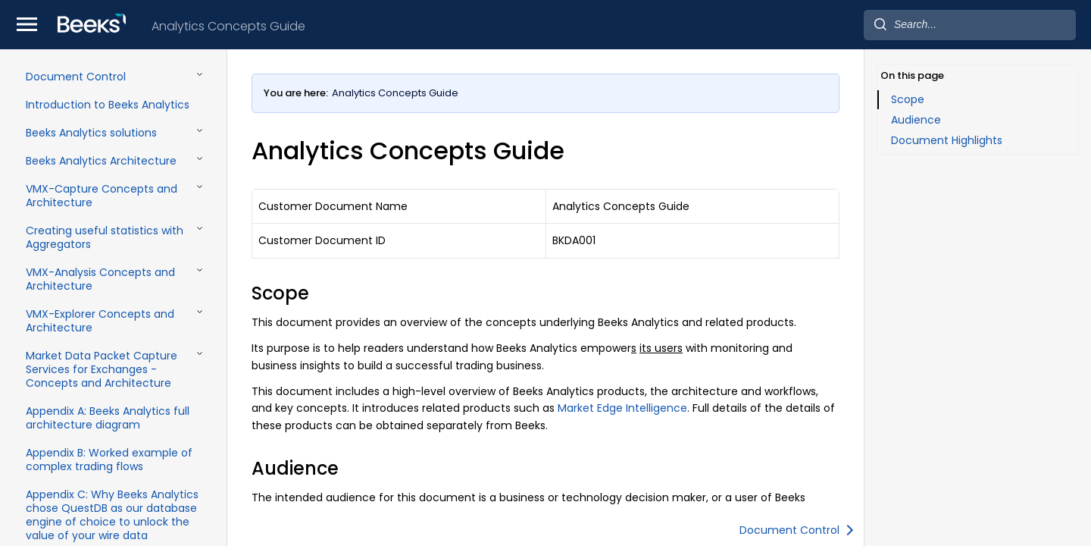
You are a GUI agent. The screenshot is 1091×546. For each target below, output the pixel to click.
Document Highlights (946, 140)
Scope (907, 99)
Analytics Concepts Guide (228, 26)
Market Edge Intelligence (622, 408)
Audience (916, 120)
